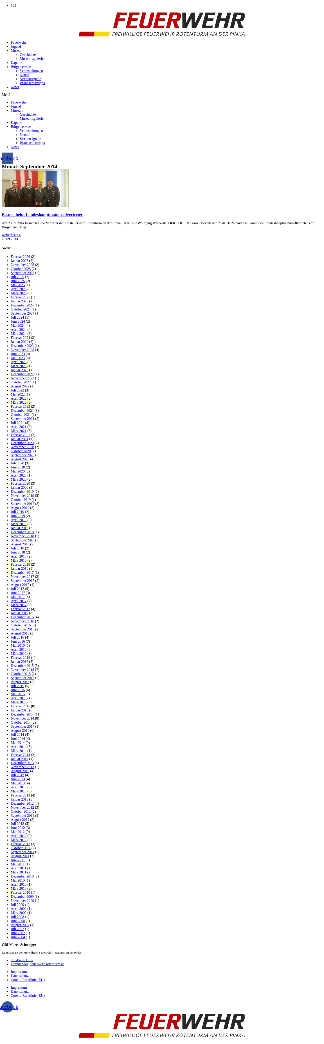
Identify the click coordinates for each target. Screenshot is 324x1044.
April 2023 (19, 362)
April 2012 (19, 836)
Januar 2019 (19, 528)
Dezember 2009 (22, 896)
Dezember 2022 (22, 374)
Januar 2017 (19, 613)
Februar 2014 (20, 755)
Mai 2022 (18, 394)
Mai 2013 (18, 783)
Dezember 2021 (22, 410)
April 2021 (19, 427)
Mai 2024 (18, 325)
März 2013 (19, 791)
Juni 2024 (18, 321)
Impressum (19, 972)
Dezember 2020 (22, 443)
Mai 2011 (18, 864)
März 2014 (19, 751)
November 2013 (22, 767)
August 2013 (20, 771)
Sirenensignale (30, 79)
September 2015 (22, 678)
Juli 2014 (17, 734)
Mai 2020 (18, 471)
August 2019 (20, 508)
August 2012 (20, 819)
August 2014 (20, 730)
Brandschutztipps (32, 83)
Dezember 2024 (22, 305)
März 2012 (19, 840)
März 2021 (19, 431)
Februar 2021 (20, 435)
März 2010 (19, 888)
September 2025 (22, 273)
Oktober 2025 (21, 269)
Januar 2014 (19, 759)
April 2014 (19, 747)
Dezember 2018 (22, 532)
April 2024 (19, 329)
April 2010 (19, 884)
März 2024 (19, 333)
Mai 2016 (18, 645)
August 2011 (20, 856)
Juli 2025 (17, 277)
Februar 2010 (20, 892)
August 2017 (20, 585)
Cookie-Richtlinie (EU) (28, 980)
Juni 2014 (18, 738)
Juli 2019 (17, 512)
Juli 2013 (17, 775)
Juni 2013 (18, 779)
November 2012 (22, 807)
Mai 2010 (18, 880)
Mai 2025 (18, 285)
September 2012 (22, 815)
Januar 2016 (19, 662)
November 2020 (22, 447)
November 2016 (22, 621)
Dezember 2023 (22, 346)
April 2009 (19, 909)
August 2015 (20, 682)
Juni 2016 (18, 641)
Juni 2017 (18, 593)
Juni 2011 (18, 860)
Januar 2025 (19, 301)
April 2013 (19, 787)
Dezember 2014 (22, 714)
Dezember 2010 (22, 876)
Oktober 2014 (21, 722)
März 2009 (19, 913)
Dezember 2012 (22, 803)
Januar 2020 (19, 487)
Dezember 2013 (22, 763)
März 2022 (19, 402)
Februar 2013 (20, 795)
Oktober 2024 (21, 309)
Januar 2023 (19, 370)
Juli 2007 (17, 929)
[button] (162, 95)
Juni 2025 (18, 281)
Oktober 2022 (21, 382)
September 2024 (22, 313)
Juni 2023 (18, 354)
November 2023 (22, 350)
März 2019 (19, 524)
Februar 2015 (20, 706)
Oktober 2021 (21, 414)
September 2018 (22, 540)
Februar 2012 (20, 844)
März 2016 (19, 653)
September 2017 (22, 581)
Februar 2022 (20, 406)
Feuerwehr (18, 42)
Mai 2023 (18, 358)
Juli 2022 (17, 390)
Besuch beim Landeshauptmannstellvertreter (42, 214)
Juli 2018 (17, 548)
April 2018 (19, 556)
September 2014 (22, 726)
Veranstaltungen (31, 71)
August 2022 (20, 386)
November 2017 (22, 576)
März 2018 (19, 560)
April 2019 (19, 520)
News (15, 87)
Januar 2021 (19, 439)
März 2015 (19, 702)
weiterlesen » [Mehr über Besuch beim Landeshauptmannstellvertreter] (11, 235)
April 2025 (19, 289)
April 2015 (19, 698)
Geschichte (28, 54)
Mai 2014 (18, 743)
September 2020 (22, 455)
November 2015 (22, 670)
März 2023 (19, 366)
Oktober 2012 (21, 811)
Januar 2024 (19, 342)
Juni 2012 (18, 828)
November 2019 (22, 495)
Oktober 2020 (21, 451)
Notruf (24, 75)
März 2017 (19, 605)
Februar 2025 (20, 297)
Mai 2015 (18, 694)
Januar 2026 (19, 261)
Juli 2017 (17, 589)
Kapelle (16, 63)
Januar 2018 (19, 568)
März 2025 (19, 293)
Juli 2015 (17, 686)
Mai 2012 (18, 832)
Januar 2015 (19, 710)
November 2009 (22, 900)
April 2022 (19, 398)
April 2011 (18, 868)
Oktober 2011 (21, 848)
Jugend (16, 46)
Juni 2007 (18, 933)
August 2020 (20, 459)
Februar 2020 (20, 483)
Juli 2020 (17, 463)
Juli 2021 (17, 423)
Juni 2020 (18, 467)
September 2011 (22, 852)
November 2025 (22, 265)
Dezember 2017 (22, 572)
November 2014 (22, 718)
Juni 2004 (18, 937)
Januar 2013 (19, 799)
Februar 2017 (20, 609)
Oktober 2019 (21, 500)
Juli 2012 (17, 824)
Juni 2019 (18, 516)
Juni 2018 (18, 552)
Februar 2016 (20, 657)
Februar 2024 (20, 338)
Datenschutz (20, 976)
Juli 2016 (17, 637)
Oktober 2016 (21, 625)
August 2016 (20, 633)
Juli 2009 (17, 905)
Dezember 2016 (22, 617)
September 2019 (22, 504)
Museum (17, 50)
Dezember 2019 (22, 491)
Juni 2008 (18, 921)
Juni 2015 (18, 690)
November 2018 (22, 536)
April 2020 (19, 475)
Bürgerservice (21, 67)
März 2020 (19, 479)
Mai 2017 (18, 597)
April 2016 (19, 649)
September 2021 (22, 419)
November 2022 (22, 378)
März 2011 (18, 872)
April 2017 (19, 601)
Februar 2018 (20, 564)
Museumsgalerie (32, 59)
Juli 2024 (17, 317)
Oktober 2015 (21, 674)
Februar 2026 (20, 257)
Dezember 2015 (22, 666)
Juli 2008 (17, 917)
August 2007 (20, 925)
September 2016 (22, 629)
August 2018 (20, 544)
